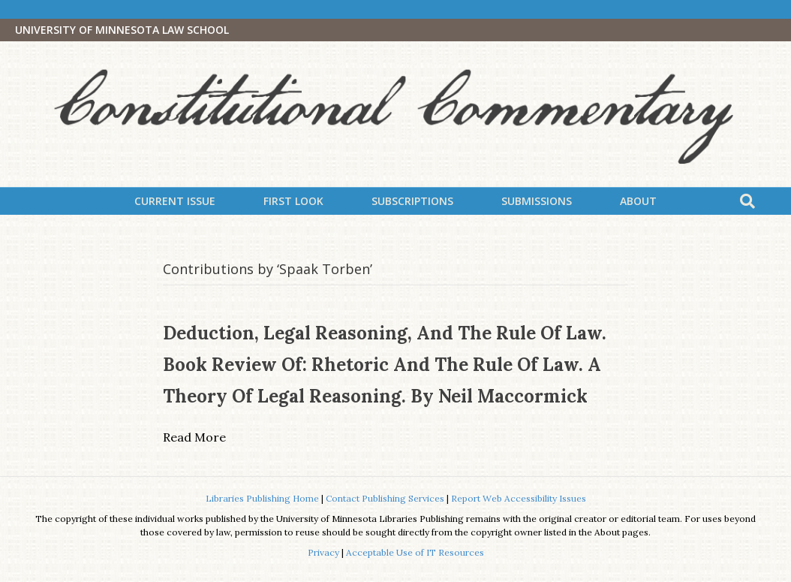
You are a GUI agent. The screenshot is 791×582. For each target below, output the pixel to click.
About (638, 201)
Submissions (536, 201)
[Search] (747, 201)
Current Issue (174, 201)
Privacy (323, 552)
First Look (293, 201)
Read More (194, 437)
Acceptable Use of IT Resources (415, 552)
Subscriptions (412, 201)
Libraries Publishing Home (262, 498)
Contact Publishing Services (385, 498)
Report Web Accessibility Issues (518, 498)
